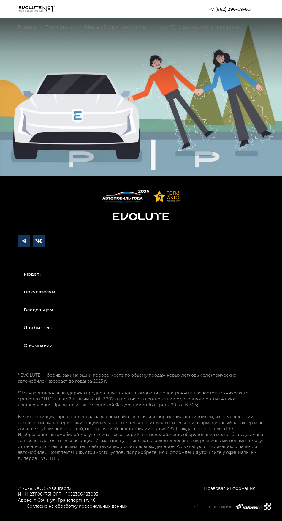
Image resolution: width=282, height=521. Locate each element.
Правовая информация (229, 488)
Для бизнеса (38, 327)
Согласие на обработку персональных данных (77, 506)
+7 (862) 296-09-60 (230, 9)
